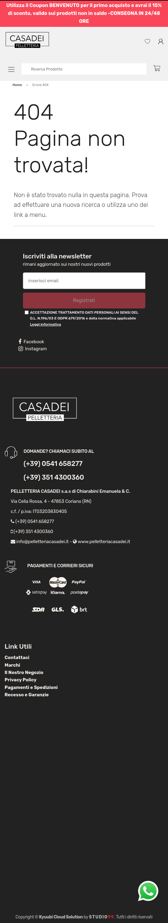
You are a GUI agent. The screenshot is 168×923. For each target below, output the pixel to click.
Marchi (12, 665)
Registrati (84, 300)
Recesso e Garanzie (27, 695)
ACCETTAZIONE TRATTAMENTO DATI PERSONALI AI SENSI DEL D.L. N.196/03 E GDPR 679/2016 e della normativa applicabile (84, 318)
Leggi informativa (45, 324)
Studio (101, 917)
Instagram (32, 349)
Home (17, 85)
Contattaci (17, 657)
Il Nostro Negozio (24, 672)
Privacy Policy (20, 680)
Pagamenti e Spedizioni (31, 687)
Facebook (31, 341)
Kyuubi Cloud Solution (61, 917)
